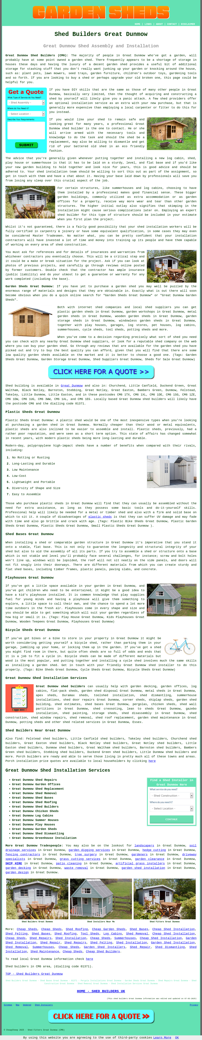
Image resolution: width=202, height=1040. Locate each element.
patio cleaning (68, 863)
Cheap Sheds (27, 929)
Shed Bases (139, 929)
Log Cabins (112, 933)
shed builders (154, 399)
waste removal (76, 868)
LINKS (148, 24)
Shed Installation (70, 938)
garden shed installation (143, 868)
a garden (177, 55)
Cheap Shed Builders (103, 951)
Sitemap (8, 1005)
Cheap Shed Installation (173, 929)
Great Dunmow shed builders (60, 686)
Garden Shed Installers (104, 947)
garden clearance (149, 859)
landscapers (144, 845)
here (152, 761)
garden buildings (72, 197)
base (159, 162)
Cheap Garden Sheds (109, 929)
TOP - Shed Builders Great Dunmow (34, 974)
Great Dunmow (72, 385)
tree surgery (86, 854)
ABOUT (159, 24)
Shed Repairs (40, 938)
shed (65, 128)
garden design (17, 872)
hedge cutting (154, 850)
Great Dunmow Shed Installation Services (57, 770)
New (17, 1005)
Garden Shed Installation (173, 942)
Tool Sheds (90, 933)
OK (177, 1037)
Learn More (162, 1037)
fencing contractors (22, 854)
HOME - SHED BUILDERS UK (101, 991)
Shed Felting (16, 933)
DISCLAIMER (188, 24)
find (18, 738)
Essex (136, 722)
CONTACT (172, 24)
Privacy (194, 1005)
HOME (137, 24)
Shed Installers (44, 1005)
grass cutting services (80, 859)
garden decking (18, 868)
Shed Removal (137, 933)
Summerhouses (125, 938)
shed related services (81, 722)
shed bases (23, 569)
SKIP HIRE (13, 863)
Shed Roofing (77, 929)
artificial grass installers (140, 863)
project (95, 261)
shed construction (70, 244)
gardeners (139, 854)
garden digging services (89, 850)
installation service (89, 103)
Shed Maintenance (44, 951)
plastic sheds (100, 517)
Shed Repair (50, 942)
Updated (27, 1005)
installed (56, 594)
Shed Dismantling (170, 947)
